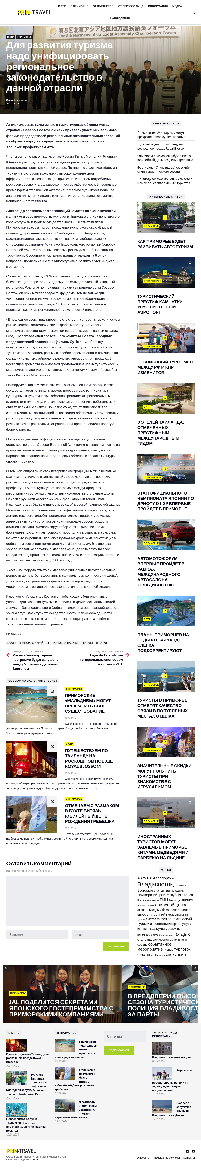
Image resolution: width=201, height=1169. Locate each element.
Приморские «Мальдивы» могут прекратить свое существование (161, 135)
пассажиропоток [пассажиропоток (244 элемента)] (160, 939)
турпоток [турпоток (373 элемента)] (182, 949)
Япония (101, 642)
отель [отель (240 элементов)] (141, 939)
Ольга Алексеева (16, 100)
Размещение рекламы (166, 1157)
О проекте (143, 1157)
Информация (158, 6)
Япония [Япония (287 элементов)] (186, 899)
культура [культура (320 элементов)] (164, 928)
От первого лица (130, 6)
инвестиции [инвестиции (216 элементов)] (159, 924)
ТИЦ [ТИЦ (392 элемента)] (164, 899)
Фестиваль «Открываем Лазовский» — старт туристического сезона (165, 169)
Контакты (189, 1157)
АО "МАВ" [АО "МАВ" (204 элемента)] (144, 878)
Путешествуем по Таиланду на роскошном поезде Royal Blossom (162, 146)
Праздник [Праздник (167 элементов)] (177, 890)
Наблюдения (120, 18)
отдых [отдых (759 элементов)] (183, 934)
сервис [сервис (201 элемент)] (142, 944)
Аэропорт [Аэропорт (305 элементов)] (161, 878)
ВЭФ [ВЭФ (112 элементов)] (172, 878)
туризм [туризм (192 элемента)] (169, 949)
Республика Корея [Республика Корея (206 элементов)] (179, 895)
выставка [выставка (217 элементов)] (153, 919)
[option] (62, 994)
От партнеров (103, 6)
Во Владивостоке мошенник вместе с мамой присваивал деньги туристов (164, 181)
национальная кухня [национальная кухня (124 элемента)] (149, 934)
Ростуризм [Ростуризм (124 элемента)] (143, 900)
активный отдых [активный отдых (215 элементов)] (149, 910)
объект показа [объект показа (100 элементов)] (168, 935)
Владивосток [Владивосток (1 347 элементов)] (155, 884)
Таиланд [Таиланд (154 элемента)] (174, 900)
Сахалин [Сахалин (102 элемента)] (154, 900)
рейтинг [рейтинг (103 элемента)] (183, 939)
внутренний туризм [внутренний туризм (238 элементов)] (162, 914)
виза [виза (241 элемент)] (186, 910)
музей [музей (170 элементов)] (176, 928)
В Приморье (79, 6)
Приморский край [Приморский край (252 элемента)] (151, 895)
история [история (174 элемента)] (142, 928)
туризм (88, 642)
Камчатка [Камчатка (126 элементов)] (153, 890)
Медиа (177, 6)
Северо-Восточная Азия (62, 642)
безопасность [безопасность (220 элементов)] (172, 910)
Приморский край (31, 642)
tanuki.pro (34, 1159)
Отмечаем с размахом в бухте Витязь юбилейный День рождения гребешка (165, 158)
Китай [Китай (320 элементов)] (165, 890)
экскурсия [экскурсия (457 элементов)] (176, 954)
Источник (13, 634)
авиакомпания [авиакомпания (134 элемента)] (146, 905)
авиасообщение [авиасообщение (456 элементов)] (171, 904)
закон (11, 642)
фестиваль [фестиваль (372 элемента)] (147, 954)
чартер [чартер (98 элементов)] (162, 955)
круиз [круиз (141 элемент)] (152, 928)
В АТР (62, 6)
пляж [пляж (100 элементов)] (176, 939)
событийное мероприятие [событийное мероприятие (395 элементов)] (154, 946)
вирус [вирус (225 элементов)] (141, 914)
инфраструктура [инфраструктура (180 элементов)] (179, 924)
